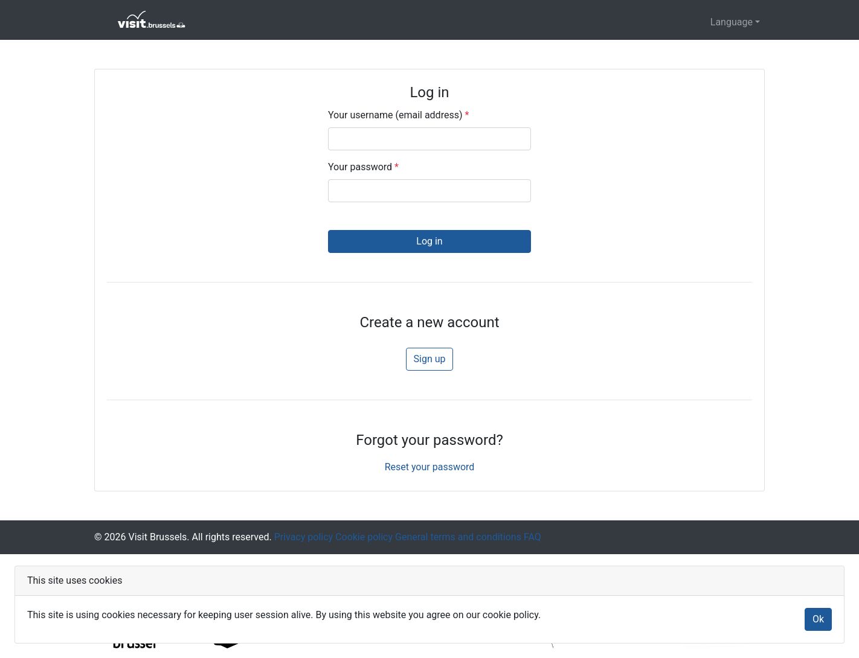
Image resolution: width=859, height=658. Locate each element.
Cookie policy (363, 537)
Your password (363, 167)
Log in (429, 241)
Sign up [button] (430, 359)
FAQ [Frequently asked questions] (531, 537)
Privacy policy (302, 537)
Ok (818, 619)
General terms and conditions (457, 537)
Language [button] (731, 22)
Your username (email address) (398, 115)
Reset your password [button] (430, 467)
